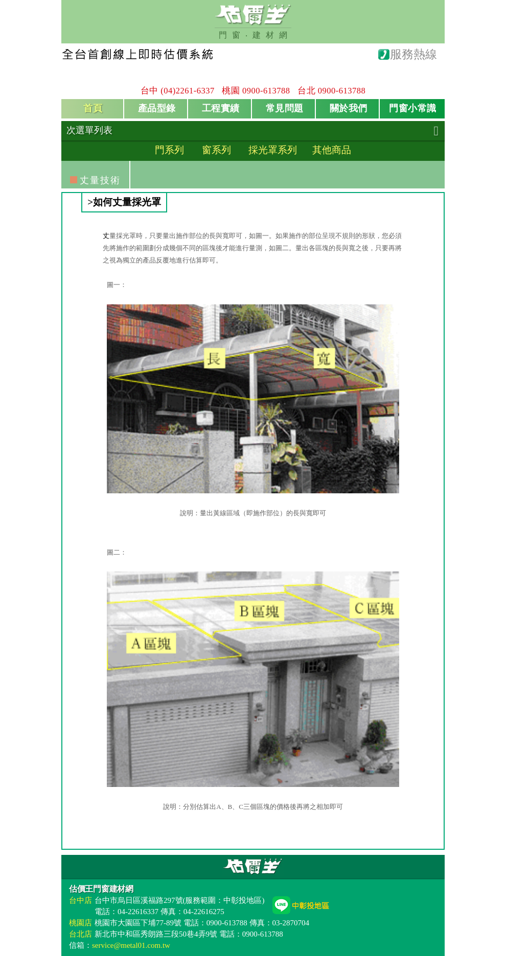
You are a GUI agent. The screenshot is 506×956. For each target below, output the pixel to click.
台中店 (80, 900)
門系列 (169, 150)
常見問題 (285, 108)
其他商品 (331, 150)
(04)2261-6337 (187, 90)
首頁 (92, 108)
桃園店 (80, 923)
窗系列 (216, 150)
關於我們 (348, 108)
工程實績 (221, 108)
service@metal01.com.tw (131, 945)
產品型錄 (157, 108)
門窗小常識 (412, 108)
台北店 (80, 934)
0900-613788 (266, 90)
